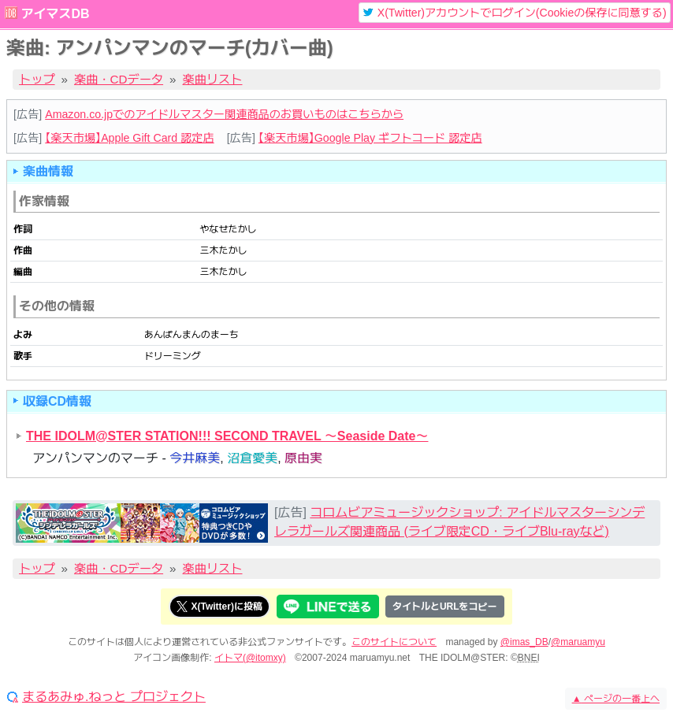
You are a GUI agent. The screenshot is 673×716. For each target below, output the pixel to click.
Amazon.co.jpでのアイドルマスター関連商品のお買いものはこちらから (224, 114)
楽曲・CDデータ (118, 79)
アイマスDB (54, 13)
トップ (37, 79)
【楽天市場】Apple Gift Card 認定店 (129, 138)
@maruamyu (578, 641)
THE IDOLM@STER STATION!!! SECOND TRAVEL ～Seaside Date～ (227, 436)
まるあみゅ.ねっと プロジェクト (114, 697)
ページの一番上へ (616, 698)
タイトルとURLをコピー (444, 606)
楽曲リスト (213, 79)
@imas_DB (524, 641)
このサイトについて (394, 641)
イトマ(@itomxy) (250, 657)
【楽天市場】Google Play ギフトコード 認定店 (370, 138)
